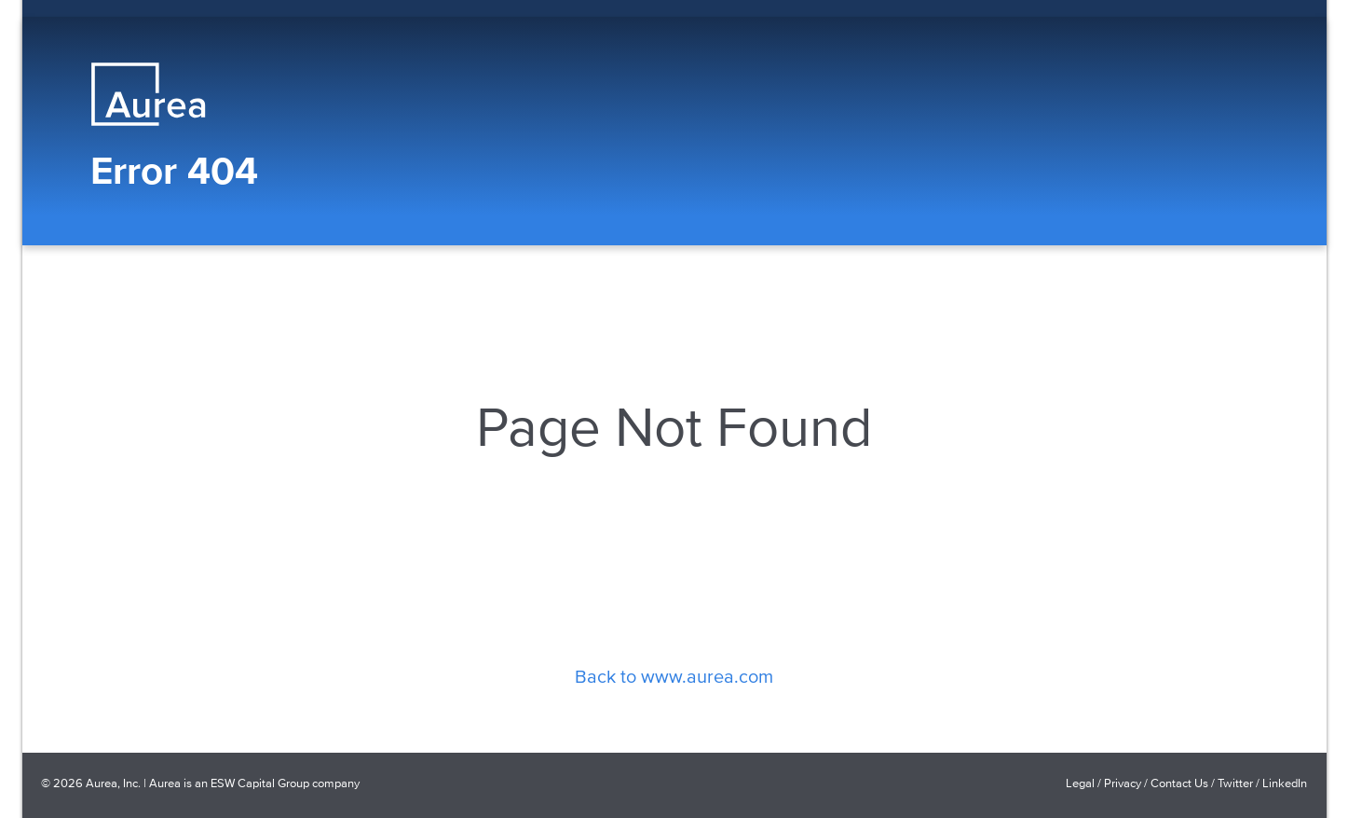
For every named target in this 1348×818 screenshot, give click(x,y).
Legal (1080, 782)
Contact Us (1179, 782)
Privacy (1122, 782)
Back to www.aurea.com (674, 675)
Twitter (1235, 782)
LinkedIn (1284, 782)
